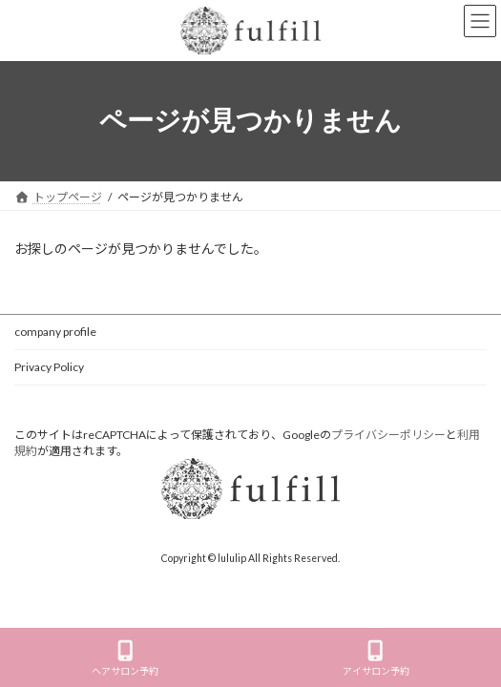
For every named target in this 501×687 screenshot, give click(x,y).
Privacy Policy (49, 367)
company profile (55, 331)
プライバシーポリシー (388, 434)
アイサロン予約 (376, 658)
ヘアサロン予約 (125, 658)
